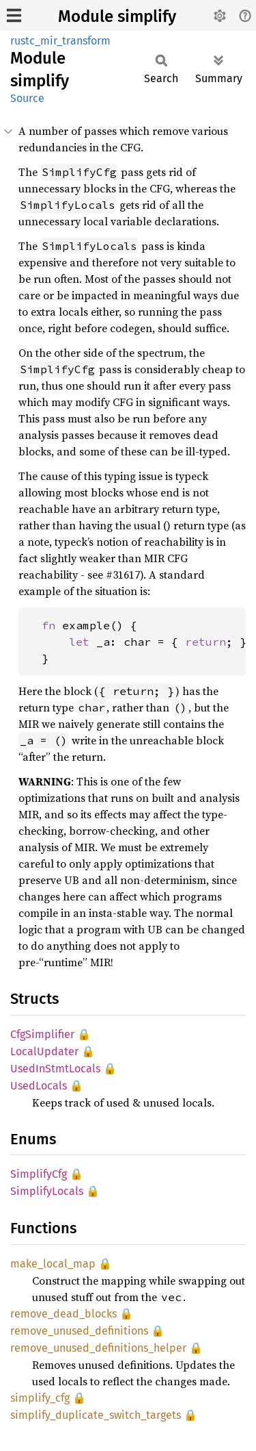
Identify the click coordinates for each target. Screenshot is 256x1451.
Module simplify (117, 16)
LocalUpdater (44, 1051)
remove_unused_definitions (79, 1330)
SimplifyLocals (46, 1191)
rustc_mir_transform (60, 40)
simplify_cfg (40, 1397)
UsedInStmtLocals (55, 1068)
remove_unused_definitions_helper (98, 1347)
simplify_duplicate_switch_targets (95, 1415)
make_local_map (53, 1263)
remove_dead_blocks (63, 1313)
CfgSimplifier (42, 1034)
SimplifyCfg (38, 1174)
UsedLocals (38, 1085)
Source (27, 98)
